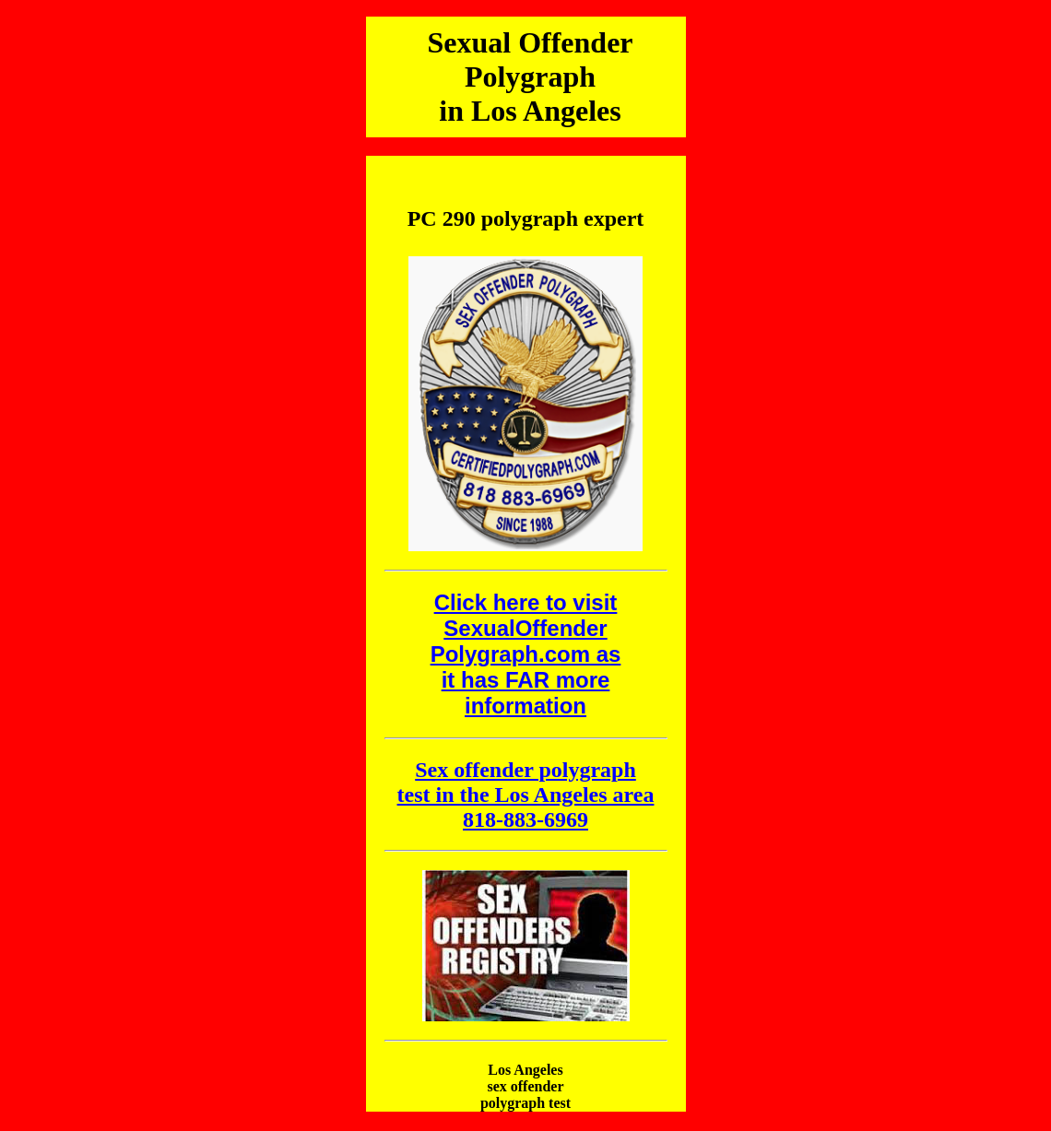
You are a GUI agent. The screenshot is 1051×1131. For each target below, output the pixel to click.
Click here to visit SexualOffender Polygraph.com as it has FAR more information (526, 654)
